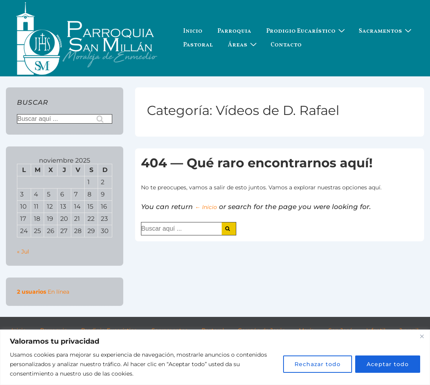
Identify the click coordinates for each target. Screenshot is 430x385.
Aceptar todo (388, 364)
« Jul (23, 251)
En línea (43, 291)
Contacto (286, 45)
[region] (215, 357)
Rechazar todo (318, 364)
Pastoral (198, 45)
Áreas (243, 45)
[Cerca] (421, 336)
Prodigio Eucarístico (306, 31)
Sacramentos (386, 31)
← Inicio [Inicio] (206, 207)
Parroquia (234, 31)
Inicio (192, 31)
